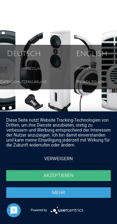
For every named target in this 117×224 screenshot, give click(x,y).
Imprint (83, 69)
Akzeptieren (58, 175)
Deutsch (24, 53)
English (91, 53)
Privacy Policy (90, 82)
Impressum (31, 69)
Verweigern (58, 158)
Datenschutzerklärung (23, 82)
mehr (58, 192)
